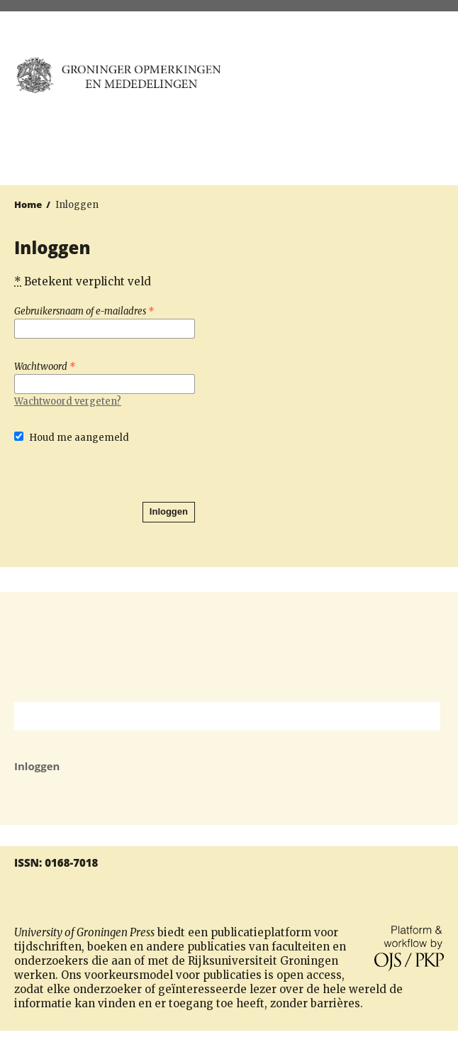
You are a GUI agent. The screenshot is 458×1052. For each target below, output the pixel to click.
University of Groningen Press (342, 86)
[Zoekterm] (209, 716)
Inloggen (169, 511)
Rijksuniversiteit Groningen (229, 647)
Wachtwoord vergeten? (67, 401)
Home (28, 204)
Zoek (422, 716)
